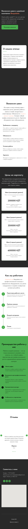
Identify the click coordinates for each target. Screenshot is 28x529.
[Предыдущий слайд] (1, 435)
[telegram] (7, 481)
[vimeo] (9, 481)
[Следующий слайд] (27, 435)
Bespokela (15, 13)
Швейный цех (9, 279)
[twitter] (4, 481)
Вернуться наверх (14, 522)
